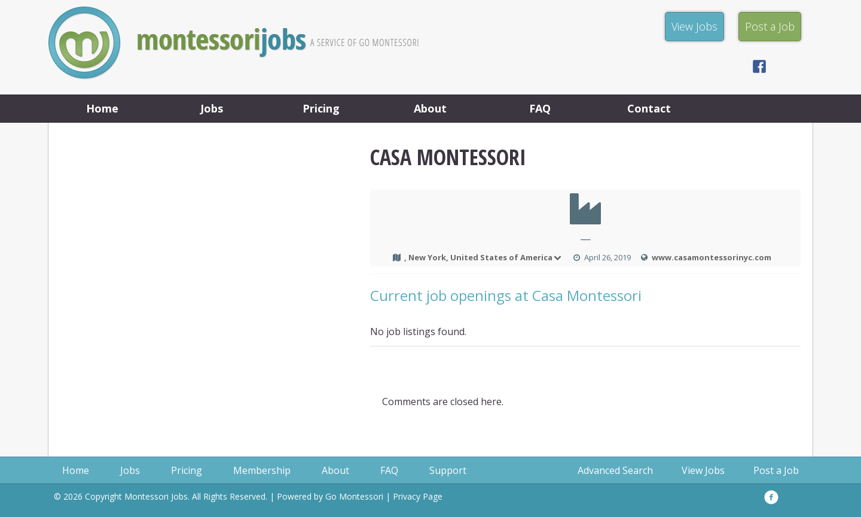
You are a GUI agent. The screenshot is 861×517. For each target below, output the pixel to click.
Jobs (211, 108)
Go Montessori (354, 496)
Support (447, 470)
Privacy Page (417, 496)
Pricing (321, 108)
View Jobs (703, 470)
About (430, 108)
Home (102, 108)
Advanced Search (615, 470)
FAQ (540, 108)
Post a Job (776, 470)
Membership (262, 470)
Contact (649, 108)
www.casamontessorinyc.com (711, 257)
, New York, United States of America (483, 257)
